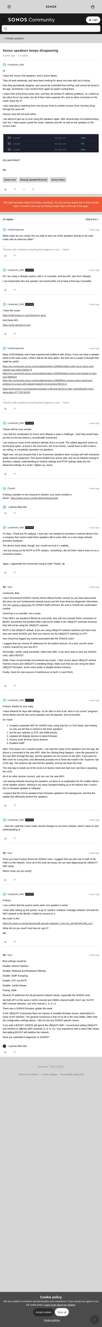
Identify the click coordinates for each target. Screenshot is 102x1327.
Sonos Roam (58, 179)
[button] (4, 20)
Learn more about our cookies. (60, 1305)
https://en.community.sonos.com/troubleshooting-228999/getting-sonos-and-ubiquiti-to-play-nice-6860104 (50, 375)
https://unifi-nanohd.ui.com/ (17, 325)
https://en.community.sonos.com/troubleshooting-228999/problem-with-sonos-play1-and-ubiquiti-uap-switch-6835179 (48, 368)
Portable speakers (14, 38)
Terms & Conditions (28, 1074)
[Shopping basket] (92, 6)
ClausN (11, 488)
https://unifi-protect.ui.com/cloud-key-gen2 (24, 315)
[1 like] (15, 507)
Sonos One (10, 179)
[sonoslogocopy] (51, 6)
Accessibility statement (72, 1074)
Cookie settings (49, 1074)
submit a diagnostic (22, 605)
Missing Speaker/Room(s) (33, 179)
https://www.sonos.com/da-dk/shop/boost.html (34, 498)
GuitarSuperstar (16, 229)
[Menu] (8, 6)
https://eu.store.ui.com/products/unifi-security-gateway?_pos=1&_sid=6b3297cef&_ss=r (48, 923)
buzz (10, 587)
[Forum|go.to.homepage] (31, 19)
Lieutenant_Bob (16, 64)
